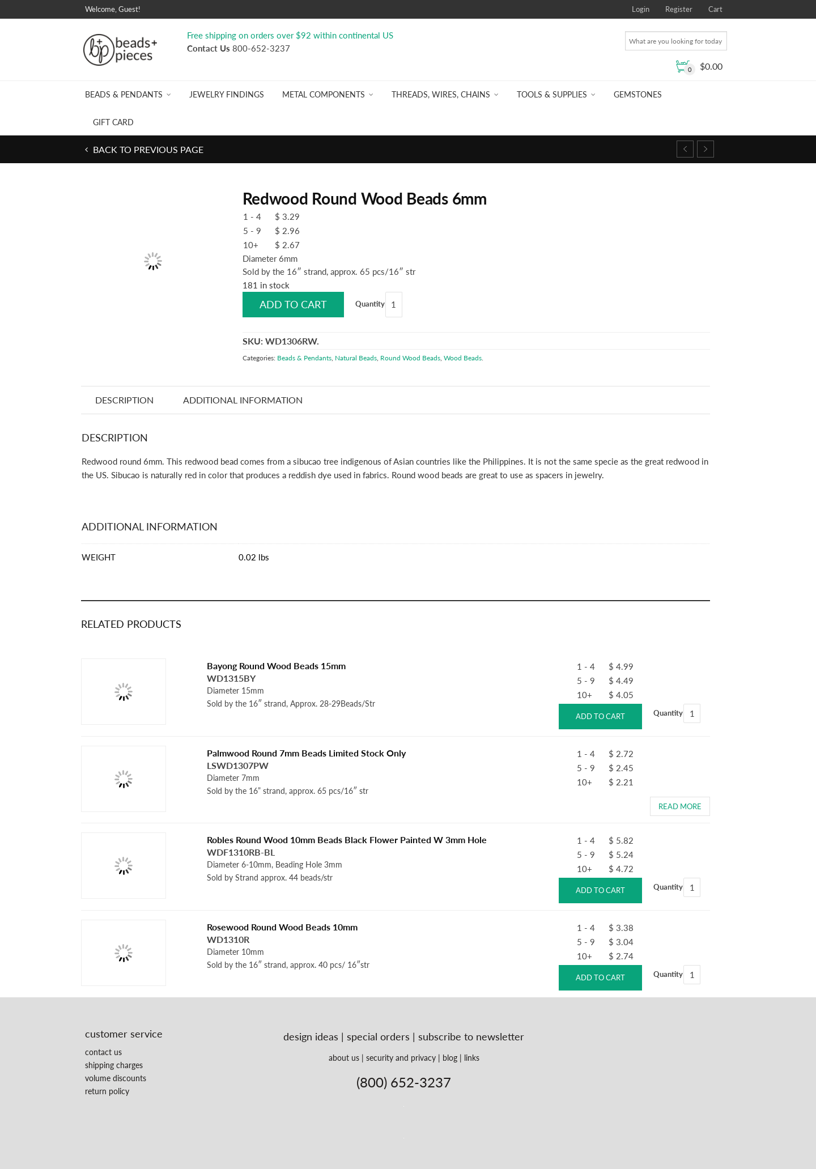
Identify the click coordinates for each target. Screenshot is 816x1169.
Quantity (370, 303)
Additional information (243, 399)
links (471, 1057)
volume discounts (115, 1078)
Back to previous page (147, 149)
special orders (378, 1036)
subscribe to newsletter (471, 1036)
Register (678, 9)
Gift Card (113, 122)
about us (344, 1057)
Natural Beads (356, 358)
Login (640, 9)
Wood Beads (463, 358)
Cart (715, 9)
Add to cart (293, 304)
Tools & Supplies (552, 94)
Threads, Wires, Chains (441, 94)
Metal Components (323, 94)
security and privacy (401, 1057)
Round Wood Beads (410, 358)
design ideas (310, 1036)
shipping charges (114, 1065)
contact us (103, 1052)
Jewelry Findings (226, 94)
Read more (680, 806)
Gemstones (638, 94)
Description (125, 399)
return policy (107, 1091)
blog (450, 1057)
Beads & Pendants (124, 94)
